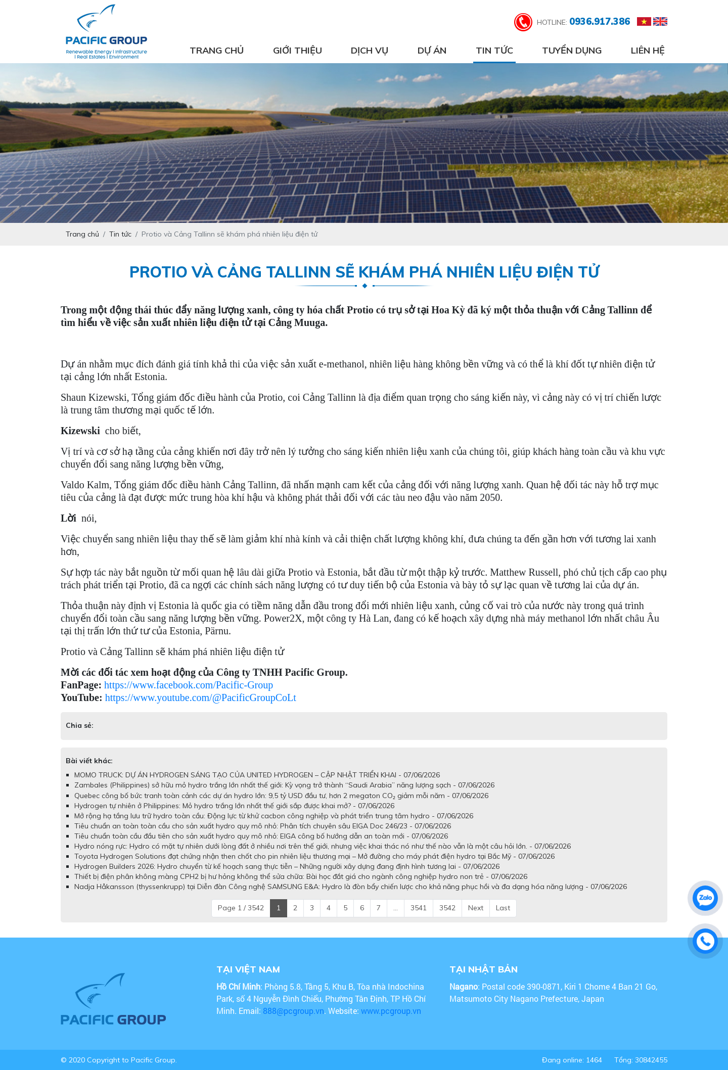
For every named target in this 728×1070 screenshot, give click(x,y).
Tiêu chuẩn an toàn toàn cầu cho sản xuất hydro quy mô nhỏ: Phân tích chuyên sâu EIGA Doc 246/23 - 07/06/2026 (262, 825)
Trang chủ (217, 50)
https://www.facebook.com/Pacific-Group (188, 684)
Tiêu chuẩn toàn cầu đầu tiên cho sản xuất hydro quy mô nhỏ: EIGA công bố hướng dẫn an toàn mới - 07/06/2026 (261, 836)
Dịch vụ (369, 50)
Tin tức (494, 50)
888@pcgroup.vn (293, 1010)
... (395, 907)
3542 (447, 907)
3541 (419, 907)
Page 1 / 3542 (241, 907)
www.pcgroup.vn (392, 1010)
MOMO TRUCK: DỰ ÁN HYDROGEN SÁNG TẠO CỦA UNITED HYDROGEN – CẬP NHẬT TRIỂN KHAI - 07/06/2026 (257, 774)
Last (503, 907)
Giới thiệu (297, 50)
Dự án (432, 50)
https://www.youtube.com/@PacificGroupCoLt (200, 697)
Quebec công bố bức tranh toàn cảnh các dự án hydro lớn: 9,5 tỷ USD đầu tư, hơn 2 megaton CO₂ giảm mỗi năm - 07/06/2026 (281, 795)
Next (475, 907)
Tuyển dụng (572, 50)
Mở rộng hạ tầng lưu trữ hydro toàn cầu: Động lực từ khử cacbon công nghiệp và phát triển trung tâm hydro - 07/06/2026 (273, 815)
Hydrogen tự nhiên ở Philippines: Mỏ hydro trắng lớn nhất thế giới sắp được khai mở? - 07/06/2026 (234, 805)
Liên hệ (648, 50)
